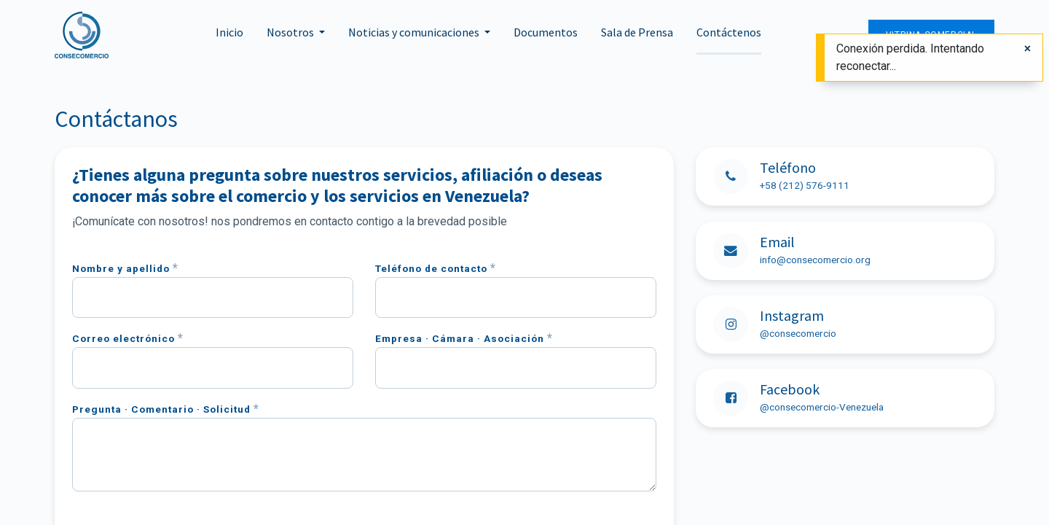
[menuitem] (229, 35)
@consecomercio (798, 333)
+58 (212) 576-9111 (804, 185)
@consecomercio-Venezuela (822, 407)
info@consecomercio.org (815, 259)
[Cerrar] (1027, 48)
